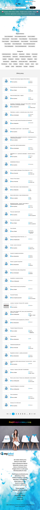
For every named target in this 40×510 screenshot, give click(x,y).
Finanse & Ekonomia (7, 56)
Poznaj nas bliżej (20, 488)
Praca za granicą (31, 46)
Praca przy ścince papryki (15, 220)
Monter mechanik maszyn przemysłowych (18, 286)
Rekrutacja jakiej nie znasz (19, 470)
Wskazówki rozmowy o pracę (20, 465)
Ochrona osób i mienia (23, 61)
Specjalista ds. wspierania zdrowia (16, 278)
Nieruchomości (6, 61)
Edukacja (28, 54)
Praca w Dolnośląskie (9, 36)
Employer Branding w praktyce (20, 477)
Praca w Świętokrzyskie (17, 43)
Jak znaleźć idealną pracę (20, 459)
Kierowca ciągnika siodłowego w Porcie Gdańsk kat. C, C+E (21, 170)
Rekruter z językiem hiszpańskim (16, 261)
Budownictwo (21, 54)
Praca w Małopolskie (23, 38)
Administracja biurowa (6, 54)
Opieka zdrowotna (33, 61)
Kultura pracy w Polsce (20, 481)
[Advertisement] (20, 24)
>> (34, 414)
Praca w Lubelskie (31, 36)
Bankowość (15, 54)
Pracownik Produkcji (14, 294)
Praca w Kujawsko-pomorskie (20, 36)
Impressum (20, 497)
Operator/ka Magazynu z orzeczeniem (17, 386)
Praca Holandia (13, 228)
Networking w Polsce (20, 475)
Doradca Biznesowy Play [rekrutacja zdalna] (18, 87)
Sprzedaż (7, 66)
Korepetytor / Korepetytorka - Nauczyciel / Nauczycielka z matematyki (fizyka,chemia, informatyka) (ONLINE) (23, 104)
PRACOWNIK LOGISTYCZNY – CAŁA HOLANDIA (19, 128)
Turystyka (25, 66)
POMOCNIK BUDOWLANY (15, 344)
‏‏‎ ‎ (27, 1)
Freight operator (13, 336)
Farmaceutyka (34, 54)
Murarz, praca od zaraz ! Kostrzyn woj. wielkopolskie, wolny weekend (23, 377)
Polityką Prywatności (22, 506)
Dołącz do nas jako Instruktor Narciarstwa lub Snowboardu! (21, 120)
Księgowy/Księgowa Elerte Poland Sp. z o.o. (18, 236)
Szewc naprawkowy (14, 394)
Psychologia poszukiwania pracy (20, 474)
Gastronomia (15, 56)
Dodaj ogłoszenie (32, 1)
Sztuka (12, 66)
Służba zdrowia (19, 66)
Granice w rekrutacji (20, 483)
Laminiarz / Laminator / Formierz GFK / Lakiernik (19, 303)
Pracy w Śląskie (7, 43)
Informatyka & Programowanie (25, 56)
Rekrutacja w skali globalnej (20, 479)
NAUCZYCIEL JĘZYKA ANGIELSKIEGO (17, 145)
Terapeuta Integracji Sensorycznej (16, 328)
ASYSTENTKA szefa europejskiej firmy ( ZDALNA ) (19, 319)
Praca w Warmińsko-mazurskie (29, 43)
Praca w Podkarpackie (15, 41)
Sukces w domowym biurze (20, 467)
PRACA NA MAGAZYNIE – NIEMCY (17, 95)
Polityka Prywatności (20, 495)
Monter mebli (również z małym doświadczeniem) (19, 186)
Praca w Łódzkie (14, 38)
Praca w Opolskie (5, 41)
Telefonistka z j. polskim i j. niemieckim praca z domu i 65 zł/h (21, 112)
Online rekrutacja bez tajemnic (20, 463)
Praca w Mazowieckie (33, 38)
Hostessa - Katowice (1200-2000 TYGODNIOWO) (19, 369)
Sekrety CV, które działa (20, 461)
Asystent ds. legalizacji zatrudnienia (16, 253)
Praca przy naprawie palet (15, 211)
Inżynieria (35, 56)
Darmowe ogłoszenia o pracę (20, 490)
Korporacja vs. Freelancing (20, 485)
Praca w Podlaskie (24, 41)
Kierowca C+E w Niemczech (15, 402)
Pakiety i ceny (20, 499)
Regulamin (20, 493)
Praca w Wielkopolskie (9, 46)
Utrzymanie (32, 66)
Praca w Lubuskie (6, 38)
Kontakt (20, 492)
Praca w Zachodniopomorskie (20, 46)
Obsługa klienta (14, 61)
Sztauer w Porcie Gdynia (14, 178)
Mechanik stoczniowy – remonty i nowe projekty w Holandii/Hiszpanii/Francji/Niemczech (19, 204)
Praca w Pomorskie (33, 41)
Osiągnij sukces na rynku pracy (20, 468)
